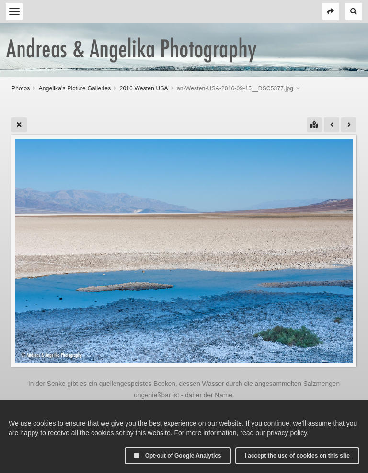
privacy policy (287, 433)
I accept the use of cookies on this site (297, 455)
